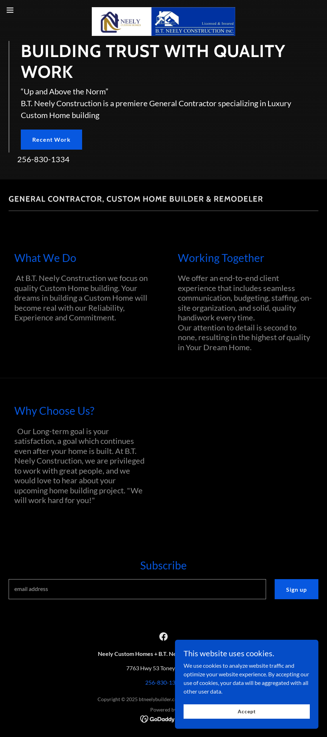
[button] (27, 10)
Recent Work (51, 139)
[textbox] (137, 589)
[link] (163, 10)
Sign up (296, 589)
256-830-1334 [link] (43, 159)
